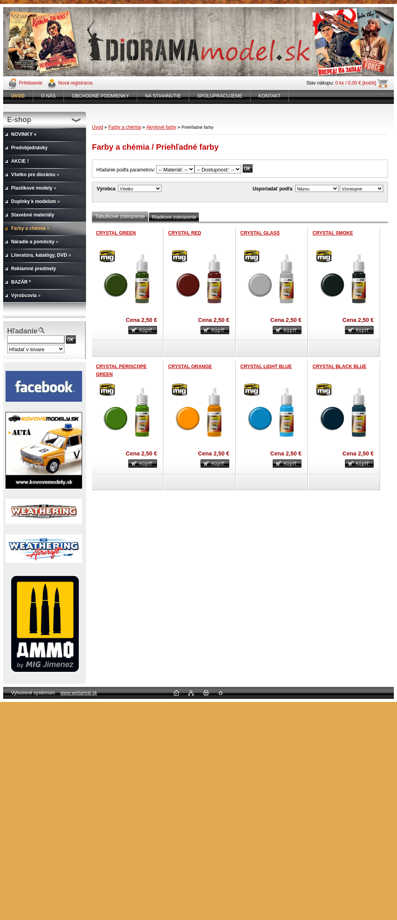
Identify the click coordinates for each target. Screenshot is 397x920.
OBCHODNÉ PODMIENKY (100, 96)
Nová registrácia (75, 83)
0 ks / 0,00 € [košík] (355, 83)
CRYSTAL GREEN (116, 233)
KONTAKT (269, 96)
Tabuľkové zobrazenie (120, 216)
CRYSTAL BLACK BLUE (339, 366)
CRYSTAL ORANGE (190, 366)
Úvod (97, 127)
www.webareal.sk (78, 693)
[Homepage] (18, 96)
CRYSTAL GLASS (260, 233)
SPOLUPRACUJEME (219, 96)
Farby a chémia (124, 127)
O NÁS (48, 96)
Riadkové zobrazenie (174, 217)
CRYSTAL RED (184, 233)
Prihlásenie (30, 83)
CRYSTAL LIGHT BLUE (266, 366)
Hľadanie (22, 331)
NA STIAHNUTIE (163, 96)
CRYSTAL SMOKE (333, 233)
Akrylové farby (161, 127)
